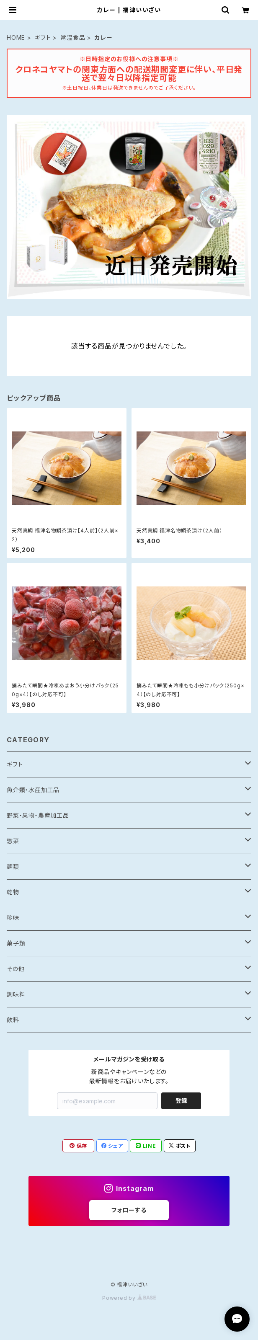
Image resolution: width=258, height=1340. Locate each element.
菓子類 (16, 943)
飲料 (13, 1019)
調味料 (16, 994)
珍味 (13, 917)
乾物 (13, 892)
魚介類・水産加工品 (33, 789)
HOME (16, 37)
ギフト (43, 37)
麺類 (13, 866)
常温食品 (72, 37)
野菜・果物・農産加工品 (38, 815)
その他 (15, 968)
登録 (181, 1100)
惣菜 (13, 840)
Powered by (129, 1298)
